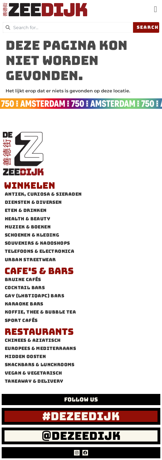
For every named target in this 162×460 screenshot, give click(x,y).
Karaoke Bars (24, 304)
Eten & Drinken (26, 211)
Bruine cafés (23, 279)
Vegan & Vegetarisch (33, 373)
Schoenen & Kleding (32, 235)
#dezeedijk (81, 416)
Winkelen (29, 185)
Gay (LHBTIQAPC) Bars (34, 296)
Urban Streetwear (30, 260)
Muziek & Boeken (28, 227)
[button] (155, 9)
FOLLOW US (81, 399)
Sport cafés (21, 320)
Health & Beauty (27, 219)
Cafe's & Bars (39, 271)
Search (147, 27)
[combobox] (68, 27)
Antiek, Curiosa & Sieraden (43, 194)
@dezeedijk (81, 435)
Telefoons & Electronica (39, 251)
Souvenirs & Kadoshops (37, 243)
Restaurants (39, 332)
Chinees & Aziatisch (33, 340)
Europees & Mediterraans (40, 348)
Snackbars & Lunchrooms (40, 365)
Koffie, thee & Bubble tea (40, 312)
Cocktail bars (25, 288)
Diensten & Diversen (33, 203)
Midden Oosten (25, 357)
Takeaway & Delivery (34, 381)
